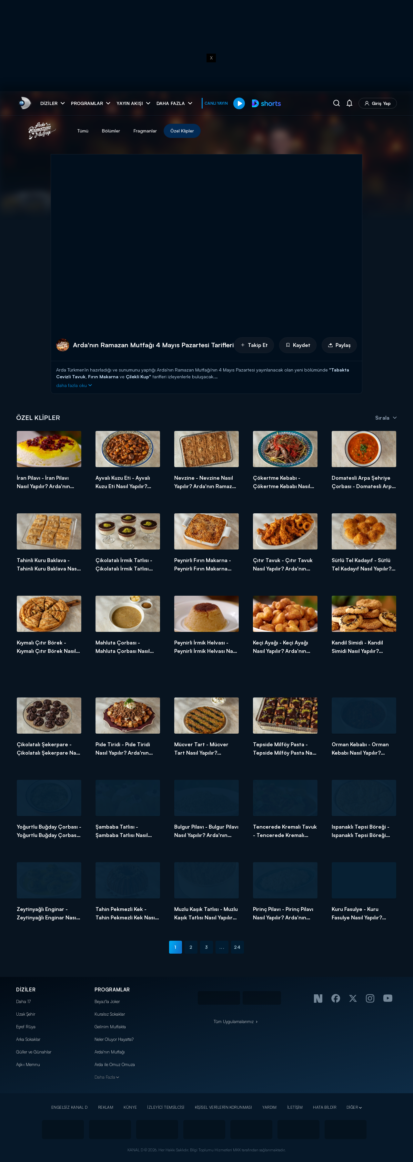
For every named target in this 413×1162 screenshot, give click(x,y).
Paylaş (339, 345)
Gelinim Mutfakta (110, 1026)
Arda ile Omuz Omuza (115, 1064)
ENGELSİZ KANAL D (69, 1107)
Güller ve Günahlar (33, 1051)
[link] (24, 103)
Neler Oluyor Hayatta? (114, 1039)
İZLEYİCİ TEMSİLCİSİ (165, 1107)
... (221, 947)
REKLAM (106, 1107)
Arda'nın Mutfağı (110, 1051)
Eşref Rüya (25, 1026)
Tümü (82, 130)
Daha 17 (23, 1001)
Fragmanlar (145, 130)
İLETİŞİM (295, 1107)
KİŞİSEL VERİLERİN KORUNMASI (223, 1107)
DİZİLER (25, 990)
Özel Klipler (182, 130)
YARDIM (269, 1107)
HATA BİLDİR (324, 1107)
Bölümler (111, 130)
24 (237, 947)
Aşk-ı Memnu (28, 1064)
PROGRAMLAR (112, 990)
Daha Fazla (105, 1077)
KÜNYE (130, 1107)
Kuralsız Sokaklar (110, 1014)
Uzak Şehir (25, 1014)
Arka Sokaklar (28, 1039)
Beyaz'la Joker (107, 1001)
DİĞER (352, 1107)
